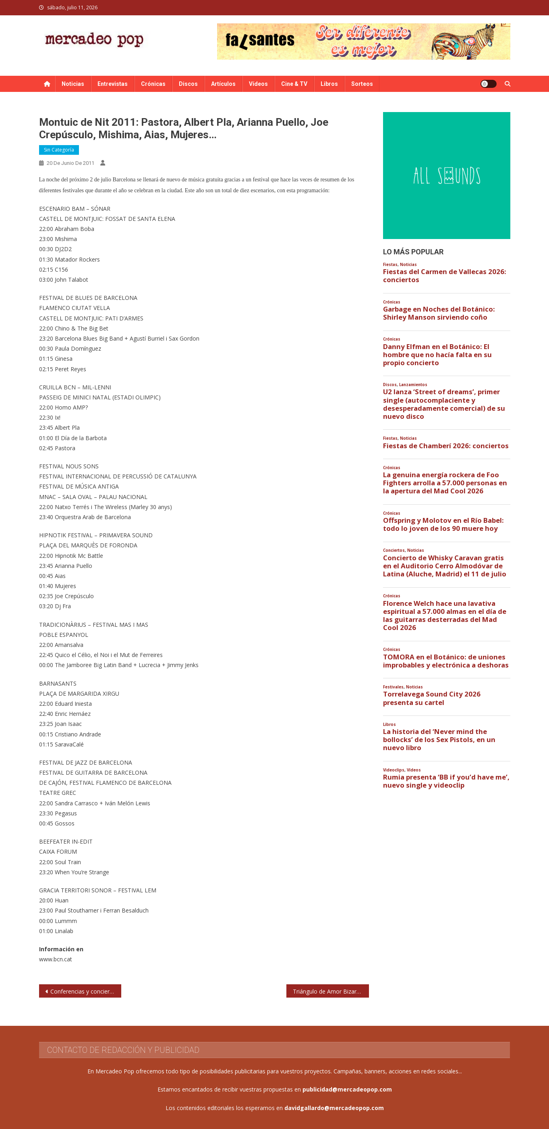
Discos (188, 84)
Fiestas (390, 264)
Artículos (223, 84)
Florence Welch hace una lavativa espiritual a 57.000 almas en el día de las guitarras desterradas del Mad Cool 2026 (444, 615)
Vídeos (258, 84)
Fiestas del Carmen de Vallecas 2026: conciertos (444, 276)
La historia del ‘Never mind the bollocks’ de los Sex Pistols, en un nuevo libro (439, 740)
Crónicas (153, 84)
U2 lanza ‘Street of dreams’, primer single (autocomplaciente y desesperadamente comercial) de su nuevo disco (444, 404)
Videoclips (393, 770)
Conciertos (394, 550)
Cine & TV (294, 84)
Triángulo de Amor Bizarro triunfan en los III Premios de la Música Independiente (331, 991)
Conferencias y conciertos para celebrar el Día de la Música (86, 991)
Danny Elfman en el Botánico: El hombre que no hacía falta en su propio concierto (437, 355)
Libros (329, 84)
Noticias (73, 84)
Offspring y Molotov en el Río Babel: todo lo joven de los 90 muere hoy (443, 524)
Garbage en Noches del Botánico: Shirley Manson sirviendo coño (439, 313)
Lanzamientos (413, 384)
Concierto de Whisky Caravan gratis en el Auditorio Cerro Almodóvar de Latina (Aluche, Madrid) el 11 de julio (444, 566)
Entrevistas (112, 84)
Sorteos (362, 84)
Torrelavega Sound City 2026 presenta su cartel (432, 698)
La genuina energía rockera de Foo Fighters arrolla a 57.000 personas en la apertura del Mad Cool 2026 (445, 483)
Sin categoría (59, 149)
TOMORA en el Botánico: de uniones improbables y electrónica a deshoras (446, 661)
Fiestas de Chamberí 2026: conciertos (446, 446)
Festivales (393, 687)
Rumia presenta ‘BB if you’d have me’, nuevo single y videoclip (446, 781)
